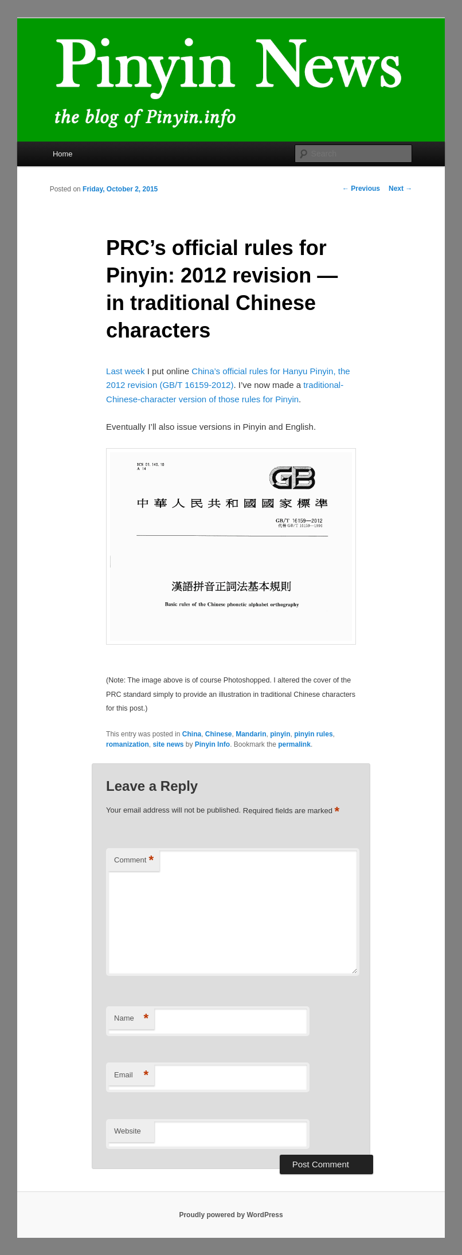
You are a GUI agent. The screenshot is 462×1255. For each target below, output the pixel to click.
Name (131, 1018)
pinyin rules (313, 734)
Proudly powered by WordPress (231, 1215)
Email (131, 1075)
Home (63, 154)
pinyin (280, 734)
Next (400, 189)
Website (127, 1131)
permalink (294, 744)
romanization (127, 744)
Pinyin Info (212, 744)
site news (167, 744)
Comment (134, 860)
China (191, 734)
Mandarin (251, 734)
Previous (361, 189)
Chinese (218, 734)
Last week (125, 371)
